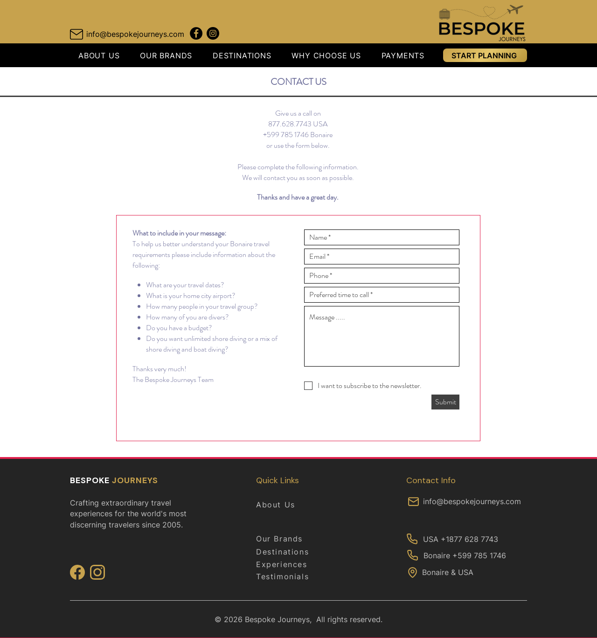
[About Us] (289, 504)
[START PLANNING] (485, 55)
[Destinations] (289, 551)
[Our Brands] (289, 538)
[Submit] (445, 402)
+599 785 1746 (286, 134)
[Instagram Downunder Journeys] (213, 33)
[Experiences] (289, 564)
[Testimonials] (289, 576)
